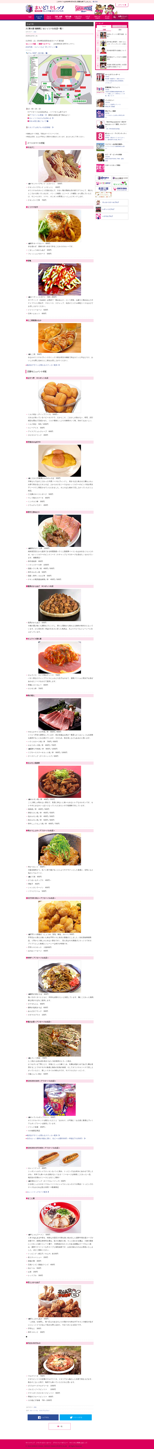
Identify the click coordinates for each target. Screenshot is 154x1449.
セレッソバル (34, 1410)
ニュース (119, 26)
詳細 (95, 1)
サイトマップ (30, 1443)
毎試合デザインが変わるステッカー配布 (43, 365)
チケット (52, 47)
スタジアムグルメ (44, 1410)
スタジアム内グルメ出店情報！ (40, 127)
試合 (35, 32)
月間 (104, 30)
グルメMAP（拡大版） (37, 53)
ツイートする (76, 1417)
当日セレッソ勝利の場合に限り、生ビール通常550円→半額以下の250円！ (56, 1138)
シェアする (43, 1417)
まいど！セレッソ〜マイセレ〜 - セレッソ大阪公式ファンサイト (45, 9)
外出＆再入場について (38, 121)
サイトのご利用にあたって (78, 1443)
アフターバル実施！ (38, 115)
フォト (104, 26)
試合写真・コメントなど (36, 47)
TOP (30, 17)
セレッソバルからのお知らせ (41, 118)
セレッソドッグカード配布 (38, 1192)
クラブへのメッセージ (43, 1443)
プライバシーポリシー (60, 1443)
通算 (119, 30)
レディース (121, 5)
